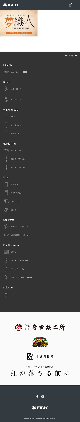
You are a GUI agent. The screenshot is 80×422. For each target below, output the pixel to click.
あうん (9, 252)
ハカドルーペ (12, 72)
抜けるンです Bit (14, 159)
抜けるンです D (13, 150)
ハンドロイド (12, 89)
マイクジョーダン (14, 269)
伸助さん (10, 117)
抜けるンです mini (14, 167)
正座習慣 (11, 184)
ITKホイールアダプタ (15, 227)
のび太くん (11, 134)
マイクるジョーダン (14, 277)
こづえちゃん (12, 125)
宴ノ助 (9, 210)
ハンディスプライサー (15, 260)
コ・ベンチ (11, 201)
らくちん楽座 (12, 193)
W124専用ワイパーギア (16, 235)
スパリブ (10, 294)
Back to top (69, 55)
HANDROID (12, 100)
